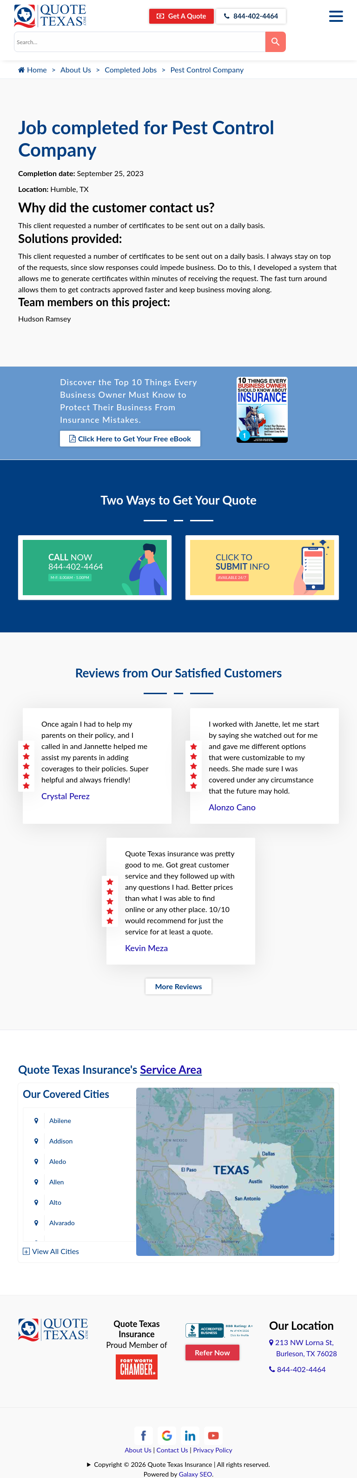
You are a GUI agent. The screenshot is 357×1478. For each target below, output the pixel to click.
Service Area (171, 1068)
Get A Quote (170, 16)
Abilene (60, 1119)
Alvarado (62, 1222)
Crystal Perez (65, 795)
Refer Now (212, 1351)
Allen (56, 1181)
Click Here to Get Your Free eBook (130, 438)
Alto (55, 1201)
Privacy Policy (212, 1449)
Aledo (57, 1160)
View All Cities (55, 1249)
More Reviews (178, 985)
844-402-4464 (247, 16)
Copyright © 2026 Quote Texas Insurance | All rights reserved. (182, 1463)
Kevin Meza (146, 947)
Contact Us (172, 1449)
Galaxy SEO (195, 1473)
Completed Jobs (131, 69)
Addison (61, 1140)
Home (32, 69)
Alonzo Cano (232, 806)
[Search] (275, 42)
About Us (75, 69)
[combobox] (139, 42)
